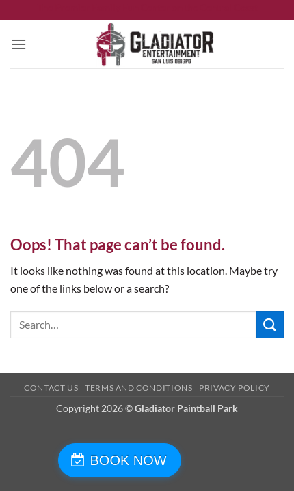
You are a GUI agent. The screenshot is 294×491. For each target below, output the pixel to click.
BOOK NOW (128, 460)
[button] (18, 44)
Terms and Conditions (138, 388)
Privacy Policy (234, 388)
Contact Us (51, 388)
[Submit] (270, 324)
